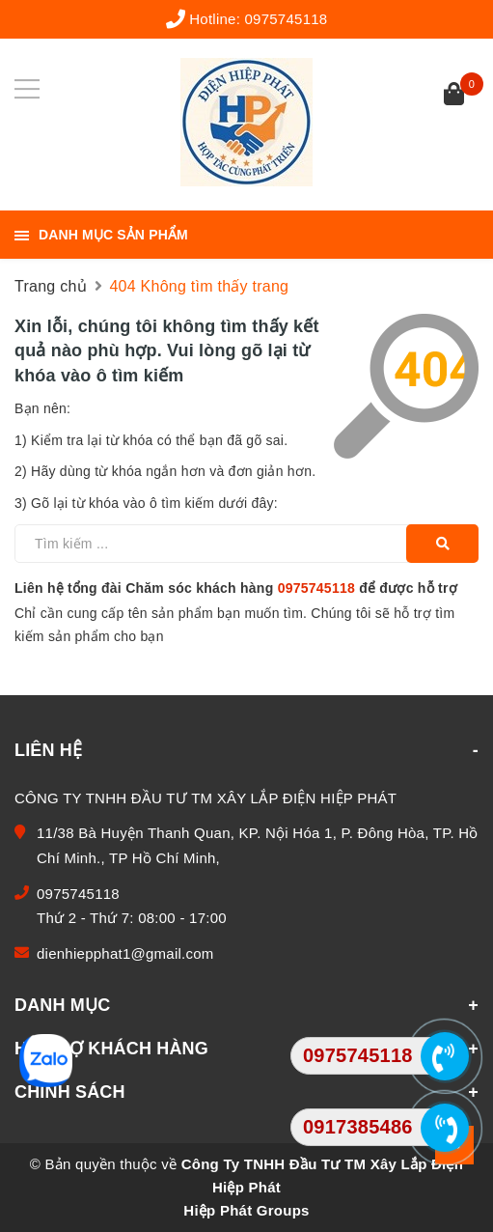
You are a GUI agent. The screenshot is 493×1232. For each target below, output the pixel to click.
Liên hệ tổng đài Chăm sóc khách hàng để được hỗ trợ (235, 588)
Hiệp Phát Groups (246, 1210)
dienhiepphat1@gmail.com (125, 953)
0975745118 (286, 19)
